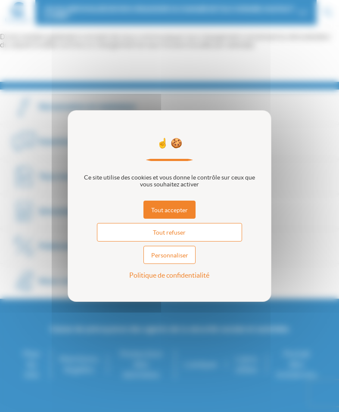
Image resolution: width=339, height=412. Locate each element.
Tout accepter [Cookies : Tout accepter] (169, 210)
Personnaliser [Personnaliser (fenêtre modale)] (169, 255)
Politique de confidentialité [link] (169, 275)
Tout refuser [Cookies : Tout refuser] (169, 232)
